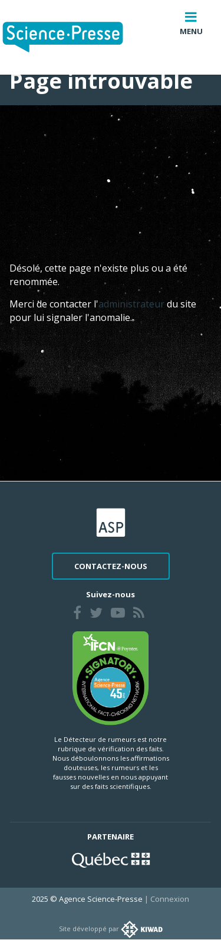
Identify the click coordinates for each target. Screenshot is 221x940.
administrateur (132, 303)
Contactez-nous (110, 566)
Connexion (169, 899)
